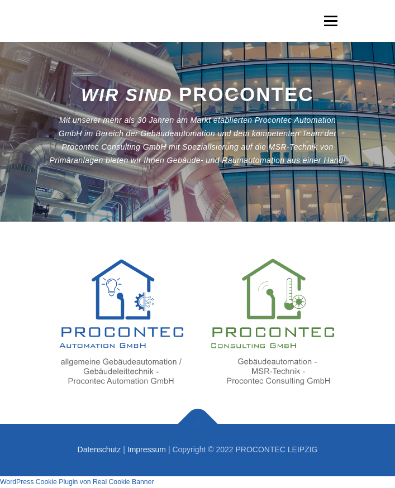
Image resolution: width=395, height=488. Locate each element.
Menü (329, 21)
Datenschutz (99, 449)
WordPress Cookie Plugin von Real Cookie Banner (77, 482)
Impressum (146, 449)
